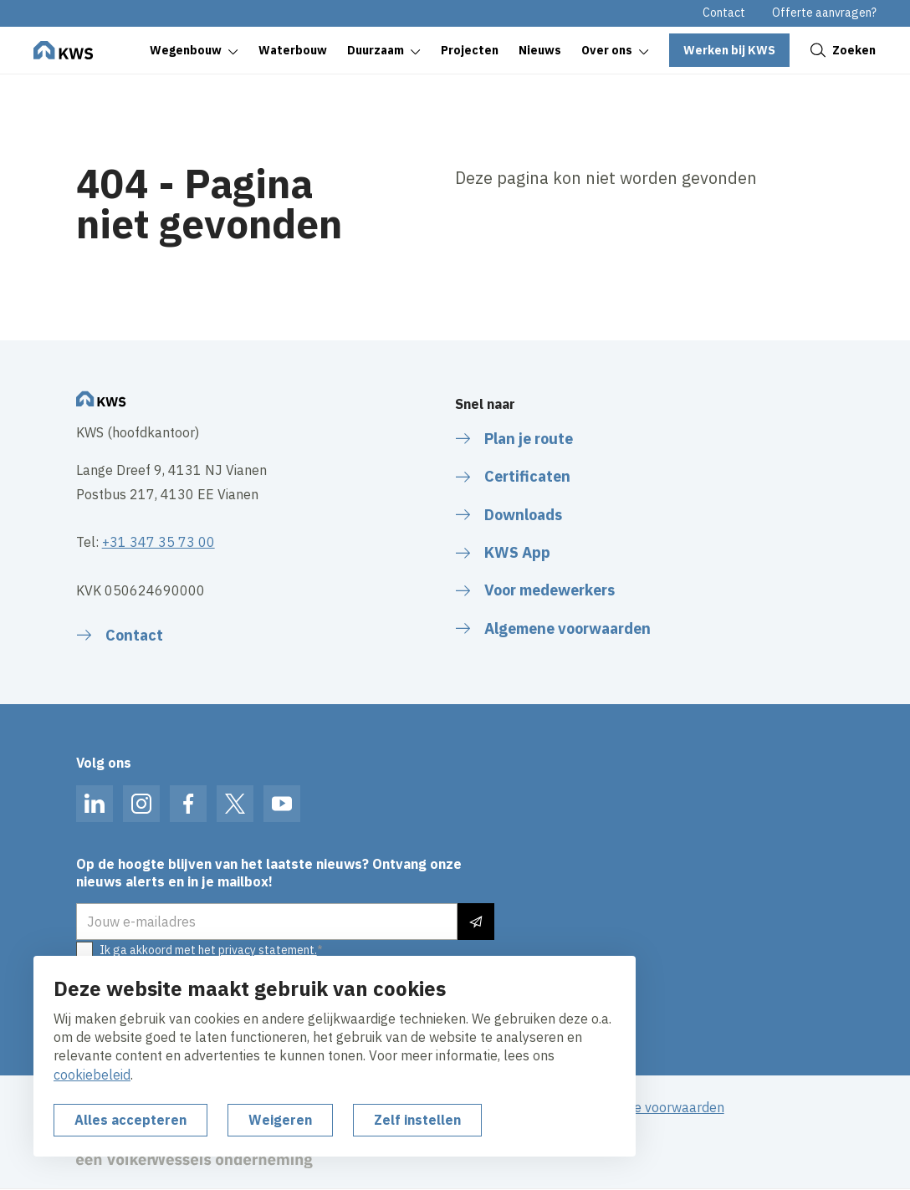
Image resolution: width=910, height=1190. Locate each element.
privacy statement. (267, 950)
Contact (724, 12)
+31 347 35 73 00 (158, 542)
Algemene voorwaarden (652, 1107)
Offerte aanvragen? (824, 12)
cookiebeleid (92, 1074)
